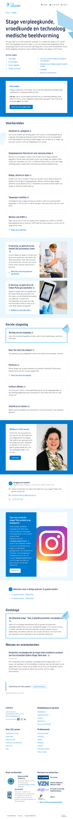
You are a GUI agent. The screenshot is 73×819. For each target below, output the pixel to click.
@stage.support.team (18, 541)
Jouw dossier (56, 5)
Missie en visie (10, 739)
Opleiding (40, 736)
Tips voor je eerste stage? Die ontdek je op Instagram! (53, 59)
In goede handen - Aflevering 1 (23, 594)
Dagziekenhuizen (43, 715)
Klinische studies (42, 733)
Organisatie (9, 736)
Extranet (40, 745)
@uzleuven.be (21, 558)
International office (43, 748)
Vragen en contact (15, 68)
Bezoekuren (41, 721)
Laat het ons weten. (39, 687)
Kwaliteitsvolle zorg (12, 733)
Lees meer (15, 458)
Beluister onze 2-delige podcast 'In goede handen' (53, 65)
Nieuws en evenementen (48, 72)
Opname (40, 718)
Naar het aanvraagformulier (21, 107)
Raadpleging (41, 712)
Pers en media (42, 752)
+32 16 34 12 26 (17, 499)
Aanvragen (12, 58)
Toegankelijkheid (30, 815)
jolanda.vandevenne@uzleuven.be (24, 495)
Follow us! (15, 570)
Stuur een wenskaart (44, 724)
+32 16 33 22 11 (11, 712)
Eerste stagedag (14, 65)
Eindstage (43, 69)
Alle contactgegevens (13, 716)
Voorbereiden (13, 62)
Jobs (7, 748)
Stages (39, 739)
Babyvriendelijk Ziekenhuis (26, 785)
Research (40, 742)
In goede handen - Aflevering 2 (23, 598)
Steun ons (9, 745)
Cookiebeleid (11, 815)
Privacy (20, 815)
